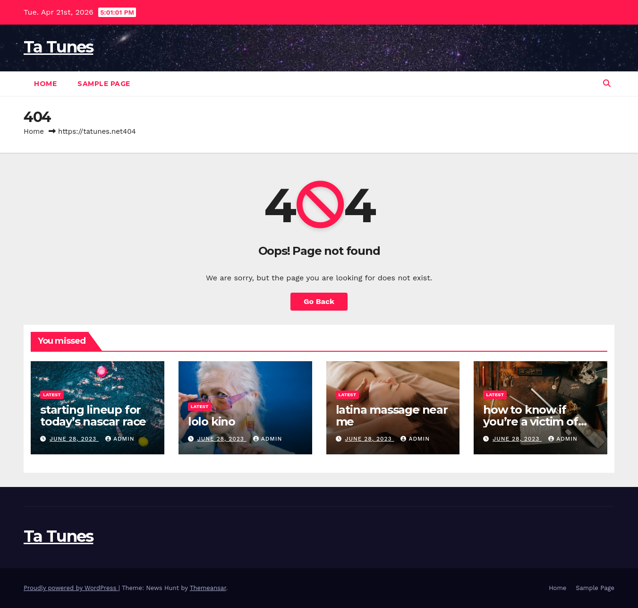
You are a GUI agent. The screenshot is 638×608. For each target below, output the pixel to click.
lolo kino (211, 421)
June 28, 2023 (74, 438)
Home (45, 83)
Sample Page (103, 83)
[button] (607, 83)
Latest (52, 394)
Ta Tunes (58, 47)
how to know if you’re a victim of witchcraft (530, 421)
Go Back (319, 301)
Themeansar (208, 587)
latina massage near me (392, 415)
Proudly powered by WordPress (71, 587)
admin (120, 438)
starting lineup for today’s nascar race (93, 415)
